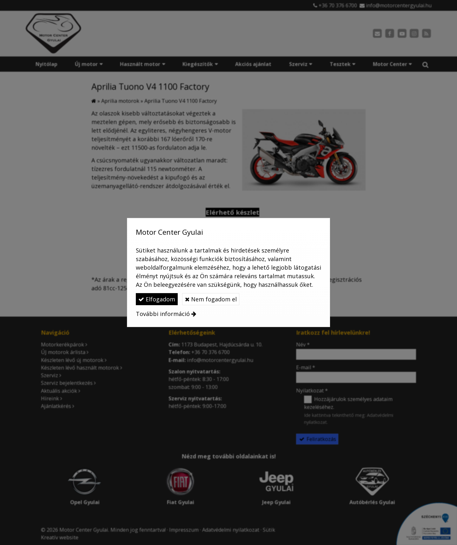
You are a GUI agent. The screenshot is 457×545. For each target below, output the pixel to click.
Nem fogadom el (211, 299)
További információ (163, 314)
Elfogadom (156, 299)
